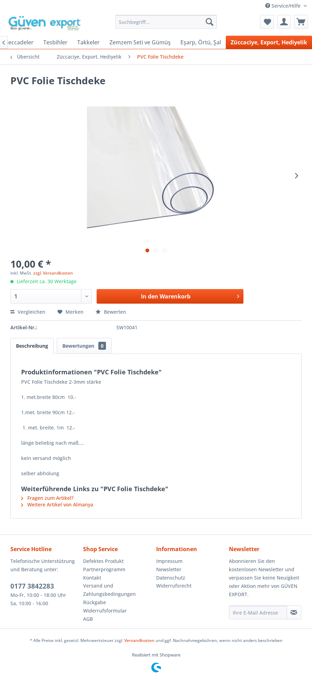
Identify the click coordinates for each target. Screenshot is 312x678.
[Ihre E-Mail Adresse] (258, 612)
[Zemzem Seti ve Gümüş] (140, 42)
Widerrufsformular (105, 610)
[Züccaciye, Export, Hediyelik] (269, 42)
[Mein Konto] (284, 22)
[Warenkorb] (301, 22)
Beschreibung (32, 345)
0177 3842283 (32, 586)
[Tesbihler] (55, 42)
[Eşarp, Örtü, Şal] (201, 42)
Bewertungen (84, 346)
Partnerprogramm (104, 569)
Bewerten (111, 311)
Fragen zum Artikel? (47, 498)
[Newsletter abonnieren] (294, 612)
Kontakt (92, 577)
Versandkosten (139, 640)
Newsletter (168, 569)
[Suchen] (209, 22)
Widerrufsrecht (173, 585)
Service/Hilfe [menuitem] (283, 5)
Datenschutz (170, 577)
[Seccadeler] (19, 42)
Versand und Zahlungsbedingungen (109, 589)
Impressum (169, 561)
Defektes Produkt (103, 561)
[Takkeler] (88, 42)
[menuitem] (166, 22)
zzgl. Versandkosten (53, 273)
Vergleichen (27, 311)
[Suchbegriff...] (166, 22)
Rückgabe (94, 602)
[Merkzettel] (267, 22)
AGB (88, 619)
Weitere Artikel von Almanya (57, 504)
